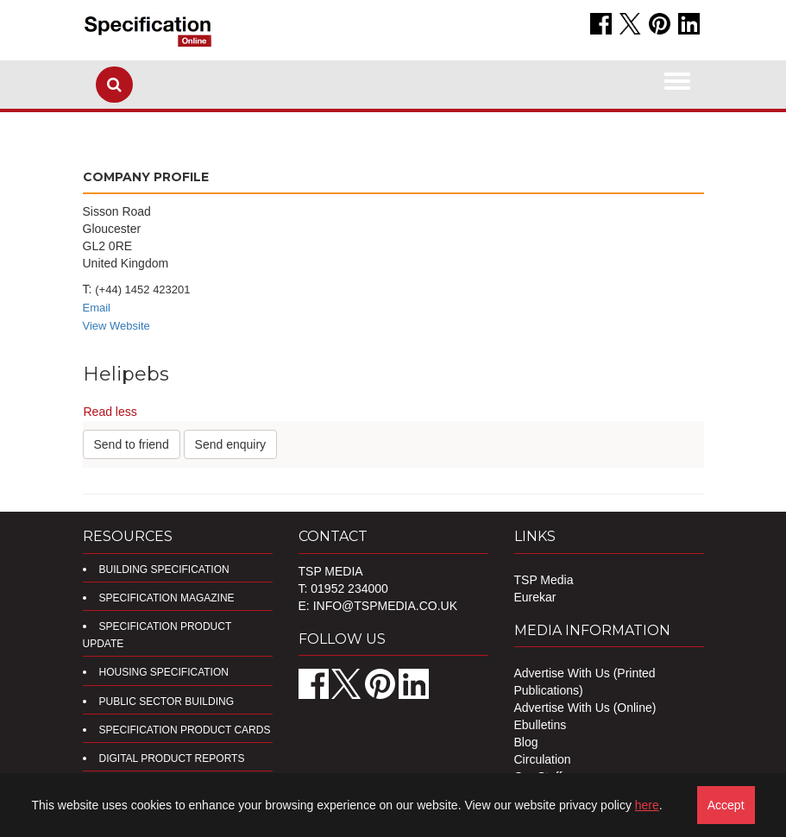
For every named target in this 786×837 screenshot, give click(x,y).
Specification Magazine (167, 598)
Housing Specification (164, 672)
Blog (526, 742)
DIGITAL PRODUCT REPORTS (172, 758)
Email (97, 307)
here (647, 805)
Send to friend (131, 444)
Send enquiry (231, 444)
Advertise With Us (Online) (585, 707)
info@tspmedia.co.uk (385, 606)
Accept (726, 805)
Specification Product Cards (185, 730)
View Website (116, 325)
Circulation (542, 759)
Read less (110, 411)
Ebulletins (540, 725)
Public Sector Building (166, 701)
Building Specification (164, 569)
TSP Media (544, 580)
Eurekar (535, 597)
